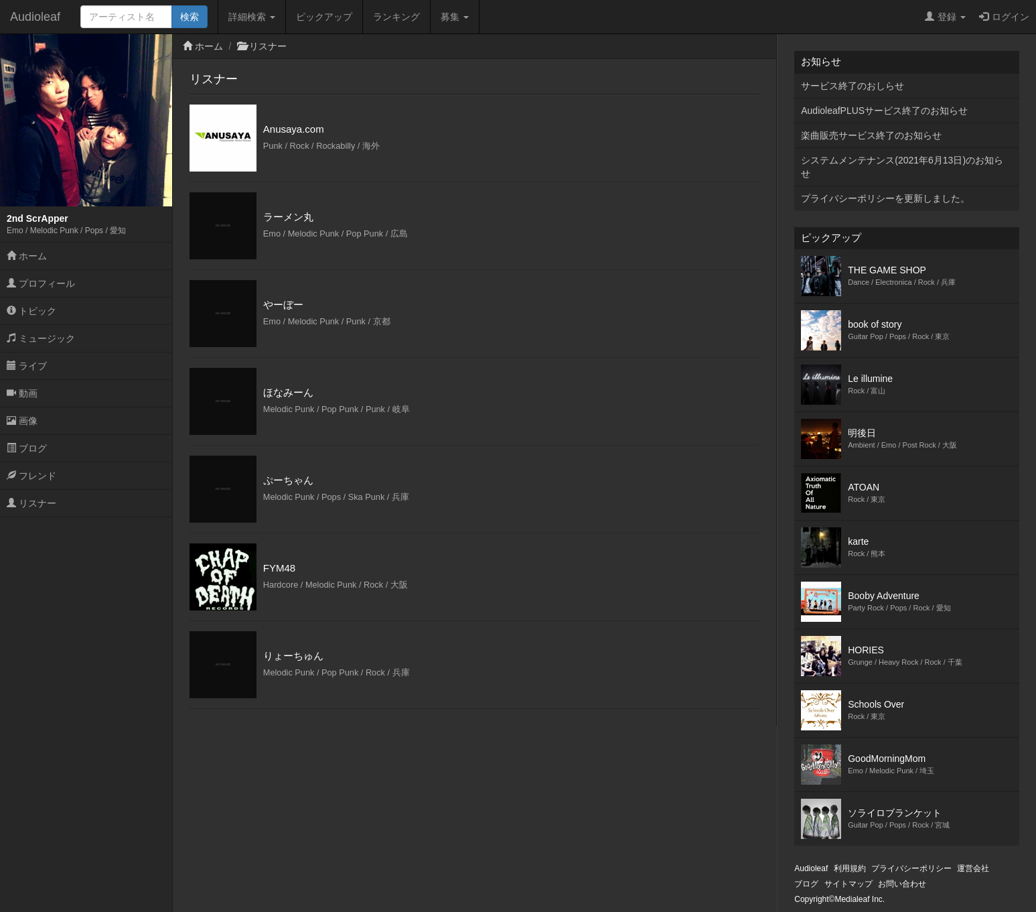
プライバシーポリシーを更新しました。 (885, 198)
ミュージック (41, 338)
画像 (22, 420)
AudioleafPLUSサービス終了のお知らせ (884, 110)
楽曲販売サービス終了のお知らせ (871, 135)
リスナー (31, 503)
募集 (455, 16)
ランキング (396, 16)
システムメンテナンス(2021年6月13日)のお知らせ (902, 167)
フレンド (31, 475)
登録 (945, 16)
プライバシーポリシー (911, 868)
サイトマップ (848, 884)
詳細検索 (251, 16)
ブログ (27, 448)
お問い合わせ (902, 884)
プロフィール (41, 283)
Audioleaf (35, 16)
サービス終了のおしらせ (852, 85)
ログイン (1004, 16)
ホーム (27, 256)
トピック (31, 311)
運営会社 (973, 868)
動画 (22, 393)
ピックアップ (324, 16)
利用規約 (850, 868)
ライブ (27, 366)
